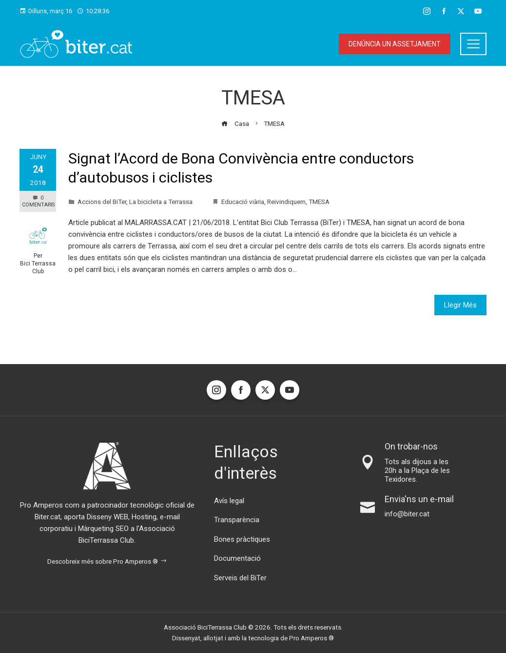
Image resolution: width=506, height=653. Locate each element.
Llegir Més (460, 305)
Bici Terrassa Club (38, 267)
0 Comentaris (38, 201)
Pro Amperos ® (311, 638)
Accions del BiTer (102, 201)
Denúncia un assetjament (395, 44)
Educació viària (242, 201)
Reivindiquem (286, 201)
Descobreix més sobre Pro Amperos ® (107, 561)
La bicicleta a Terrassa (161, 201)
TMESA (319, 201)
